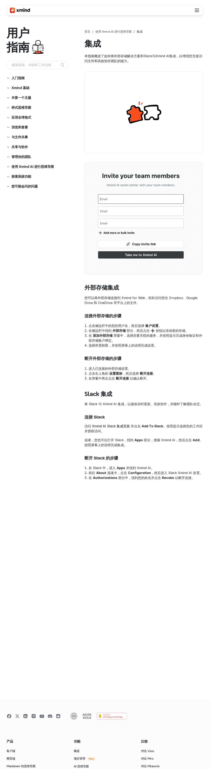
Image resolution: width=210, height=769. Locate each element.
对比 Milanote (150, 766)
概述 (77, 751)
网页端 (11, 758)
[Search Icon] (37, 65)
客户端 (11, 751)
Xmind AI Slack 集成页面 (111, 426)
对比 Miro (147, 758)
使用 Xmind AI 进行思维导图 (113, 31)
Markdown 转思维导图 (21, 766)
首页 (87, 31)
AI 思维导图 (81, 766)
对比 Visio (147, 751)
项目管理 (79, 758)
